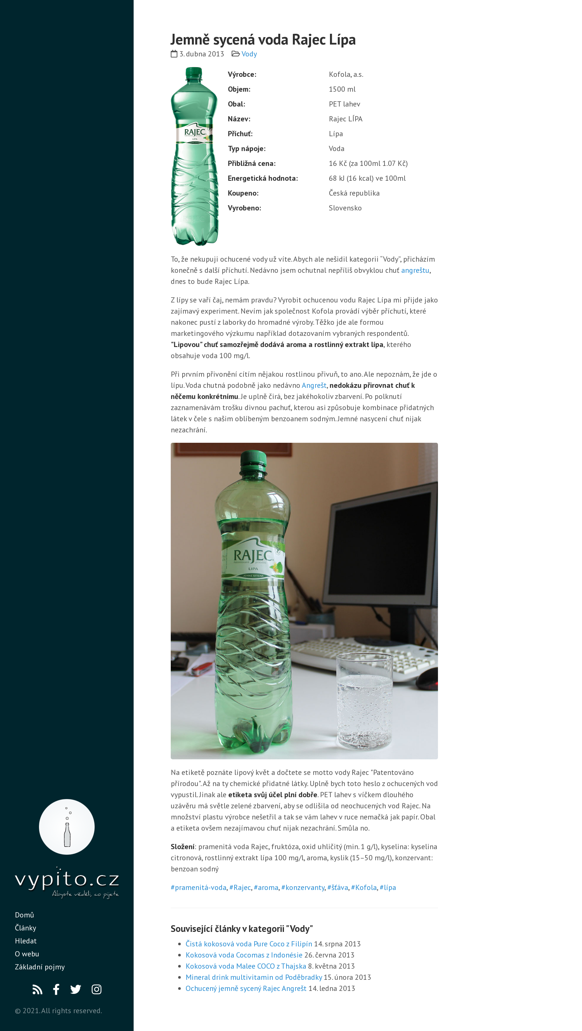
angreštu (415, 270)
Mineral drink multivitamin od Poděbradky (254, 977)
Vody (249, 54)
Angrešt (314, 385)
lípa (390, 887)
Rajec (242, 887)
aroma (268, 887)
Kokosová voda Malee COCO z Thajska (246, 966)
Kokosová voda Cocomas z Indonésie (244, 955)
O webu (27, 954)
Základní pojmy (40, 967)
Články (25, 928)
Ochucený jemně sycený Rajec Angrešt (246, 988)
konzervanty (304, 887)
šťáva (339, 887)
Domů (24, 915)
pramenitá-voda (200, 887)
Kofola (366, 887)
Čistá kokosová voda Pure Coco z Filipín (249, 944)
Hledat (26, 941)
